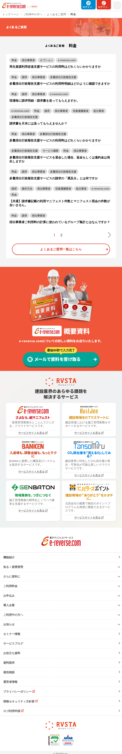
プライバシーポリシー (17, 691)
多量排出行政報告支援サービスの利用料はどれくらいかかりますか (55, 140)
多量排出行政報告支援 (63, 77)
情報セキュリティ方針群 (18, 701)
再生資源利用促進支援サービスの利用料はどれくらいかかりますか (55, 66)
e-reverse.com (67, 60)
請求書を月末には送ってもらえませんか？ (38, 123)
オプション (46, 60)
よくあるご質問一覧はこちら (61, 249)
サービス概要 (50, 150)
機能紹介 (9, 557)
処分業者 (98, 111)
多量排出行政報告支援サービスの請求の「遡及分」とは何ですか (53, 178)
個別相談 (9, 672)
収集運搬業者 (80, 111)
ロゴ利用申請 (11, 711)
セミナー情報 (11, 634)
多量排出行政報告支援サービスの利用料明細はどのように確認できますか (59, 83)
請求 (24, 77)
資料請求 (9, 662)
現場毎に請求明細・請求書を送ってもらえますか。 (44, 100)
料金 (14, 60)
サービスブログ (13, 643)
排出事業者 (28, 60)
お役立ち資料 (11, 653)
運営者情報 (10, 681)
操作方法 (27, 188)
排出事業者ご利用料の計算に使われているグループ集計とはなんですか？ (59, 222)
